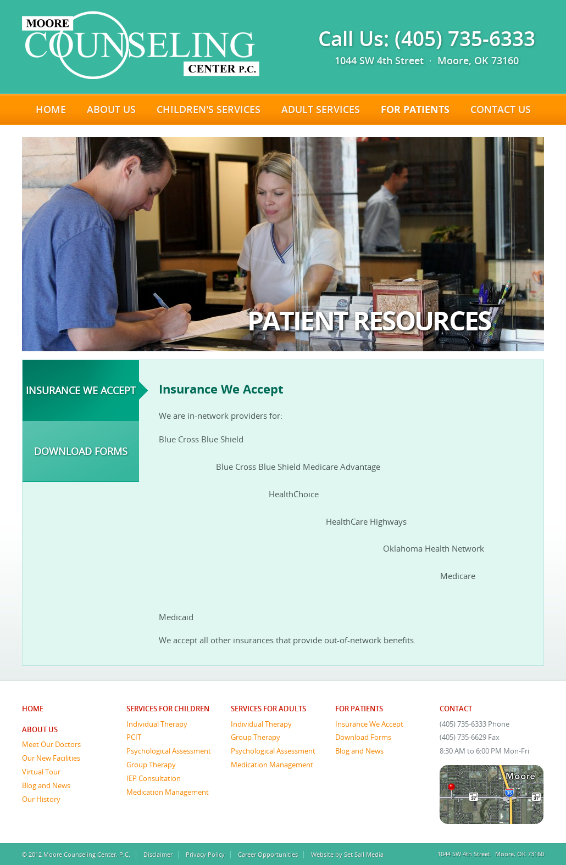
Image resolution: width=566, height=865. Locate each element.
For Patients (415, 109)
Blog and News (46, 785)
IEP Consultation (153, 778)
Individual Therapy (156, 724)
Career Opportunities (268, 854)
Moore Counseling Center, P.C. (140, 45)
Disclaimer (158, 854)
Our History (41, 799)
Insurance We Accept (81, 390)
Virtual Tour (41, 772)
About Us (111, 109)
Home (51, 109)
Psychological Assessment (168, 751)
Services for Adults (268, 709)
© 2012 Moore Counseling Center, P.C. (76, 854)
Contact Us (500, 109)
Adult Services (320, 109)
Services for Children (167, 709)
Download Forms (80, 451)
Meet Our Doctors (51, 744)
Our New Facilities (51, 758)
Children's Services (208, 109)
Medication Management (167, 792)
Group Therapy (151, 764)
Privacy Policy (205, 854)
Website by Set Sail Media (347, 854)
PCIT (133, 737)
